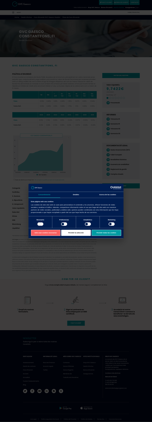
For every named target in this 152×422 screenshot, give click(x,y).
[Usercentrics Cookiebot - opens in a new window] (112, 187)
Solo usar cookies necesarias (46, 233)
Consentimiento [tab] (44, 195)
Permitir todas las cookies (106, 233)
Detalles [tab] (76, 195)
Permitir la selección (76, 233)
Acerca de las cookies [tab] (107, 195)
